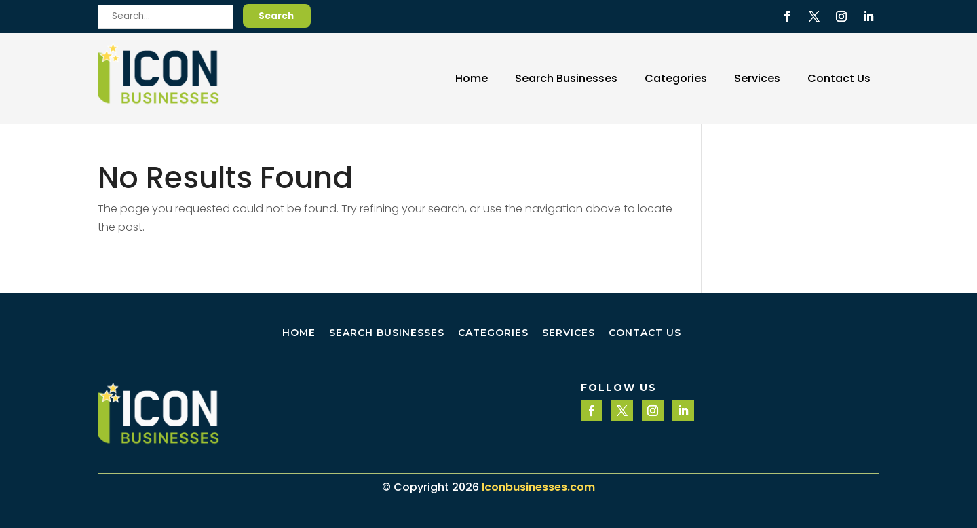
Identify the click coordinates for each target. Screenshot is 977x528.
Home (471, 78)
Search (276, 16)
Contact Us (838, 78)
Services (757, 78)
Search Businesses (566, 78)
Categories (676, 78)
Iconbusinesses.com (538, 487)
